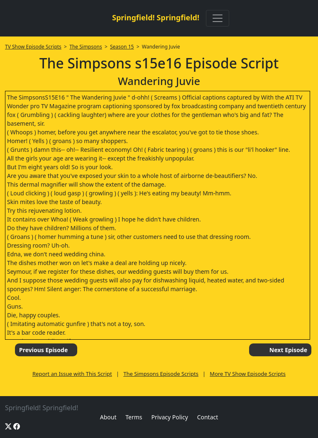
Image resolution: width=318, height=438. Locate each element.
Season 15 (122, 46)
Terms (133, 417)
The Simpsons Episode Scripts (160, 373)
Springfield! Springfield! (155, 17)
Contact (207, 417)
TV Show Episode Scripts (33, 46)
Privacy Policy (169, 417)
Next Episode (288, 350)
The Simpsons (85, 46)
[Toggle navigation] (217, 18)
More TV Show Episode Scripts (248, 373)
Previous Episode (43, 350)
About (108, 417)
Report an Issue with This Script (72, 373)
